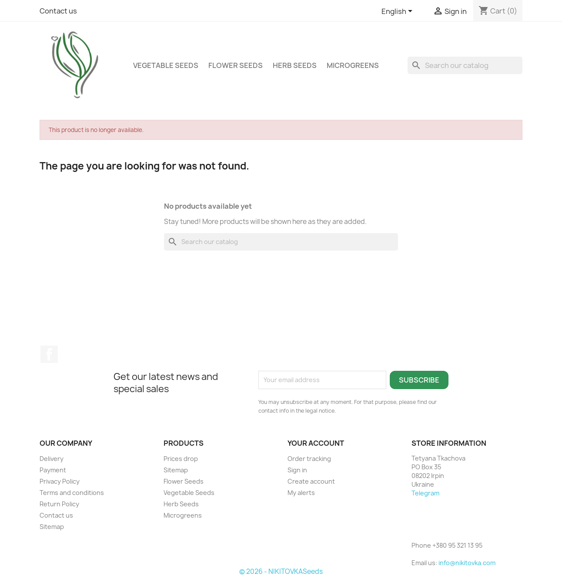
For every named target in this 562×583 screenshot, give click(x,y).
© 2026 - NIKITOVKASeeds (281, 571)
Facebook (49, 354)
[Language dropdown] (398, 12)
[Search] (465, 65)
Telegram (425, 493)
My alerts (301, 492)
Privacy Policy (60, 481)
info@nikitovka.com (466, 563)
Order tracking (309, 458)
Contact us (58, 11)
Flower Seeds (235, 65)
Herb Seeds (295, 65)
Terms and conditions (72, 492)
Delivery (52, 458)
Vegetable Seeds (165, 65)
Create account (311, 481)
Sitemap (52, 526)
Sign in (297, 470)
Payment (53, 470)
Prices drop (181, 458)
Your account (316, 443)
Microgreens (353, 65)
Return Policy (59, 504)
